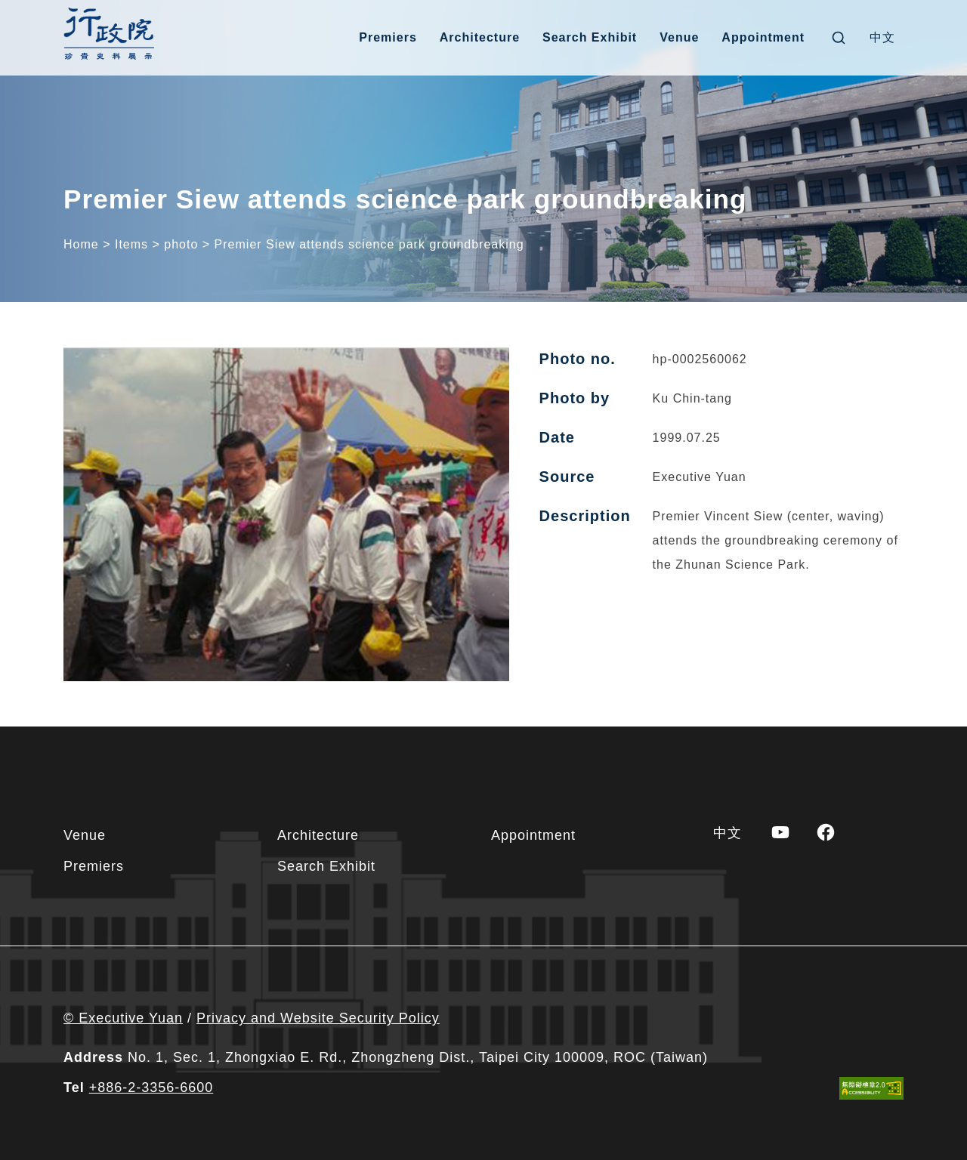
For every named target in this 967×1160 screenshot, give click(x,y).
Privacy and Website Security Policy (318, 1018)
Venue (679, 37)
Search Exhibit (589, 37)
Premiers (388, 37)
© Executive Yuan (123, 1018)
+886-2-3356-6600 (151, 1087)
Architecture (480, 37)
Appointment (763, 37)
